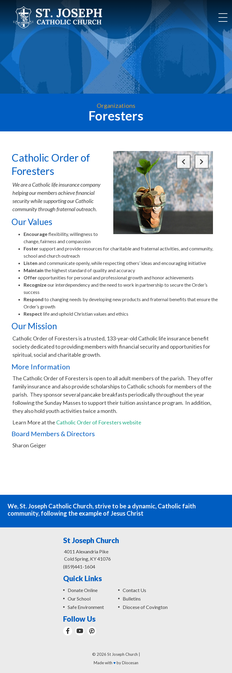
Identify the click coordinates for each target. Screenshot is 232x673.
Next (201, 162)
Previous (183, 162)
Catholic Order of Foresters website (98, 422)
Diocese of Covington (145, 607)
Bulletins (132, 598)
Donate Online (83, 590)
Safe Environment (86, 607)
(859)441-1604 (79, 566)
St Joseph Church (122, 654)
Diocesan (130, 662)
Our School (79, 598)
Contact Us (134, 590)
